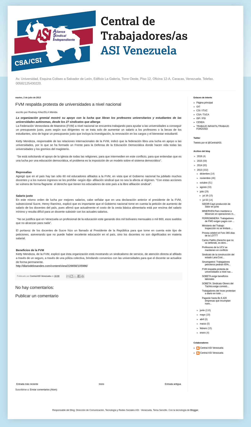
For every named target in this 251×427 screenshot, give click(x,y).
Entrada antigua (173, 384)
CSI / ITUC (202, 110)
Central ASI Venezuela (211, 348)
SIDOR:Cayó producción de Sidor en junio (216, 205)
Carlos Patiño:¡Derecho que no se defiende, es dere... (218, 241)
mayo (203, 314)
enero (203, 332)
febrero (204, 328)
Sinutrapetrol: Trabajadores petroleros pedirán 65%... (216, 263)
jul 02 (206, 200)
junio (202, 310)
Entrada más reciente (27, 384)
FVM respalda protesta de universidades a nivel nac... (217, 270)
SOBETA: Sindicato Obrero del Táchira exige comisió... (217, 285)
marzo (203, 323)
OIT (198, 106)
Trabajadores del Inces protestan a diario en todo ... (218, 292)
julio (202, 191)
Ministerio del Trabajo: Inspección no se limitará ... (217, 227)
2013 (200, 170)
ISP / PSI (201, 118)
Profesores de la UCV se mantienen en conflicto (215, 248)
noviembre (205, 178)
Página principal (204, 102)
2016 (200, 156)
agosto (203, 187)
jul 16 (206, 195)
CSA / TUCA (202, 114)
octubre (204, 182)
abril (202, 319)
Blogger (194, 410)
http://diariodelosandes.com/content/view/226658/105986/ (52, 265)
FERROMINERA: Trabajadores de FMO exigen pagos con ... (218, 219)
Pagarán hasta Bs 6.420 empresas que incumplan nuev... (216, 301)
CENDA (200, 122)
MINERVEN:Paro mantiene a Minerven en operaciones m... (218, 212)
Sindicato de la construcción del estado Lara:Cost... (218, 256)
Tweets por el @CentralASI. (208, 142)
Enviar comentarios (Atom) (43, 389)
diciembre (205, 173)
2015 (200, 161)
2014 (200, 165)
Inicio (101, 384)
